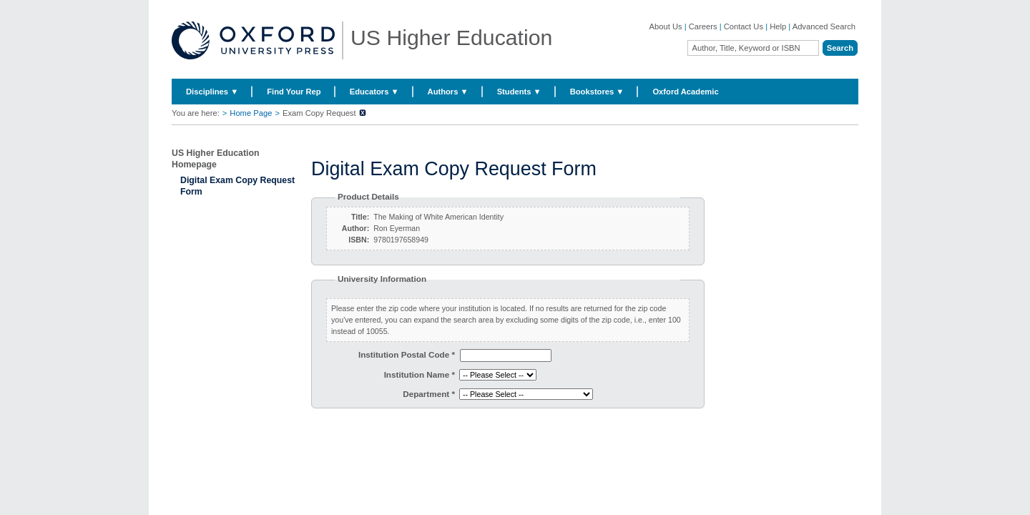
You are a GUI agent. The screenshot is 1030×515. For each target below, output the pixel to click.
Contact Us (743, 26)
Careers (703, 26)
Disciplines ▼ (212, 91)
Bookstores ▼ (597, 91)
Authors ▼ (448, 91)
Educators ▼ (374, 91)
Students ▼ (519, 91)
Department (429, 393)
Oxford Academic (685, 91)
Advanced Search (824, 26)
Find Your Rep (293, 91)
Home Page (251, 113)
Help (778, 26)
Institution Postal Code (406, 354)
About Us (665, 26)
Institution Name (419, 374)
